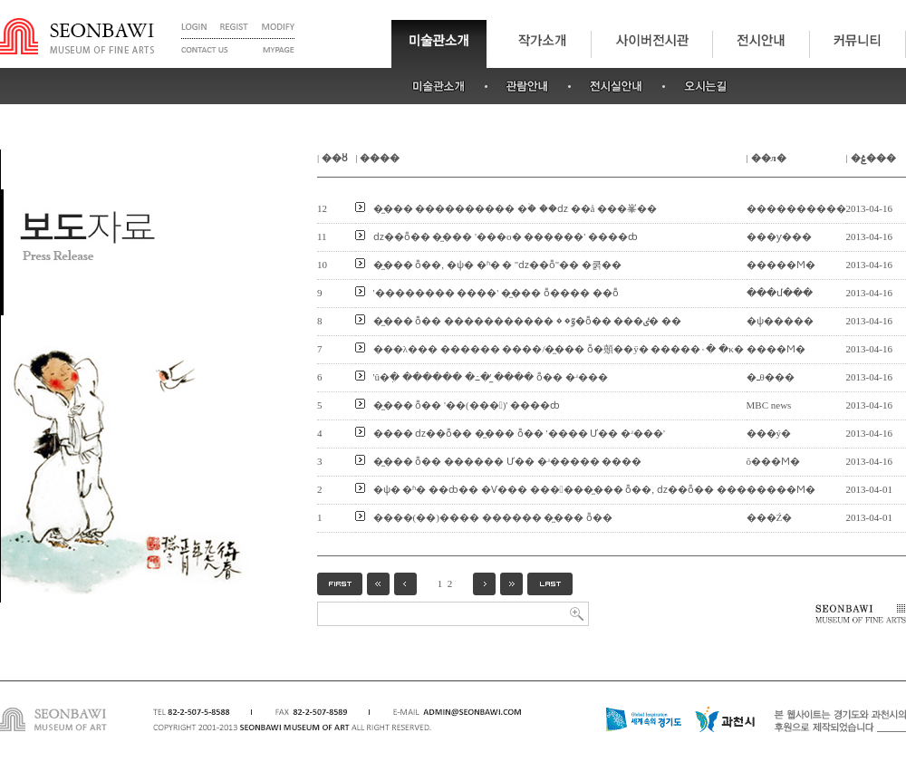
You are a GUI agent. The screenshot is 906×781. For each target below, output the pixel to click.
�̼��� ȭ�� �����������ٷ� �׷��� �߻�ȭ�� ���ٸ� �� (527, 320)
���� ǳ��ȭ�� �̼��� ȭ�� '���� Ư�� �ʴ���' (519, 433)
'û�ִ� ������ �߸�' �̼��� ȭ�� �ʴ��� (490, 376)
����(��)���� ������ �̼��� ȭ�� (493, 517)
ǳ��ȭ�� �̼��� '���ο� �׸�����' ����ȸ (505, 236)
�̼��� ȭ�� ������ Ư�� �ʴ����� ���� (507, 461)
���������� (796, 208)
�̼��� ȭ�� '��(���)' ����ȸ (467, 405)
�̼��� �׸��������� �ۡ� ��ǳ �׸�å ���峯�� (515, 208)
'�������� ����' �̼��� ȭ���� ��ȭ (496, 292)
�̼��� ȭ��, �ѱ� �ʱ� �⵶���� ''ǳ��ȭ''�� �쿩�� (497, 264)
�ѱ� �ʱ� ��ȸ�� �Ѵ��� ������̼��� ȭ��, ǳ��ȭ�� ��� (560, 489)
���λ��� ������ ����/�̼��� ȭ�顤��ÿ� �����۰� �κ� (558, 348)
